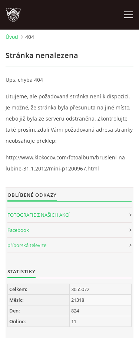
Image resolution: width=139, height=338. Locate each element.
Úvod (12, 36)
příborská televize (26, 245)
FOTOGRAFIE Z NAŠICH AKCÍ (38, 215)
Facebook (18, 230)
